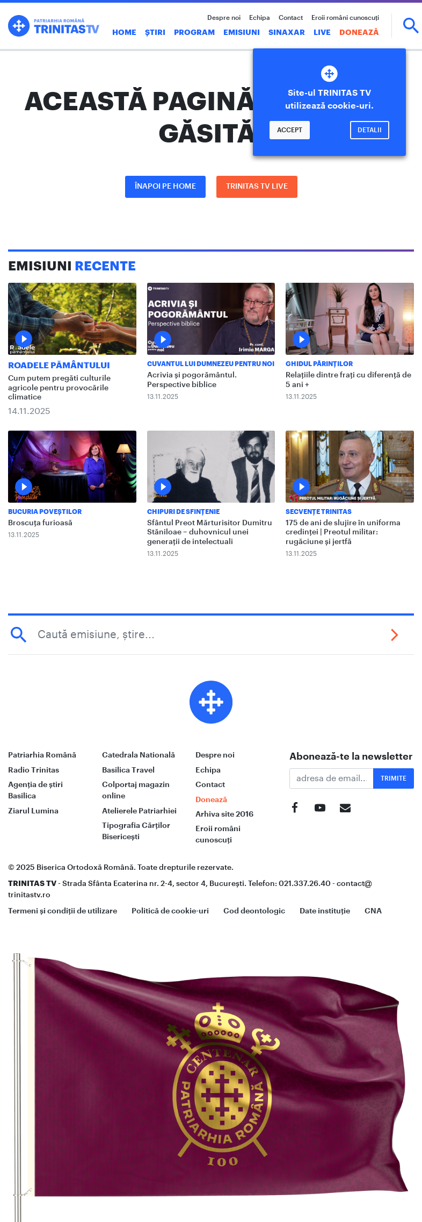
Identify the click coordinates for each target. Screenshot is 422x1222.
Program (194, 32)
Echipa (259, 18)
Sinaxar (286, 32)
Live (322, 32)
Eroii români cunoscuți (345, 18)
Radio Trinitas (33, 770)
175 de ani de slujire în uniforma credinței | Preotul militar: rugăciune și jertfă (343, 532)
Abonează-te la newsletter (351, 756)
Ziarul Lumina (33, 810)
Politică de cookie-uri (170, 910)
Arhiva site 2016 (224, 814)
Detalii (370, 130)
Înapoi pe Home (165, 186)
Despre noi (224, 18)
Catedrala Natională (138, 755)
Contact (291, 18)
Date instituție (325, 910)
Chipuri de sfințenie (183, 512)
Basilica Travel (128, 770)
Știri (155, 32)
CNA (373, 910)
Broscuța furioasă (40, 523)
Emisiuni (241, 32)
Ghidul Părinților (319, 364)
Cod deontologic (254, 910)
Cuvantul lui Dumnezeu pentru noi (210, 364)
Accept (289, 130)
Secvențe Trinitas (319, 512)
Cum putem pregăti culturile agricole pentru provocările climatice (59, 388)
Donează (359, 32)
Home (124, 32)
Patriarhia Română (42, 755)
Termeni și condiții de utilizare (62, 910)
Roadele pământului (59, 365)
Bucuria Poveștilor (45, 512)
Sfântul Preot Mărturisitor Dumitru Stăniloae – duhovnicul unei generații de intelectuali (209, 532)
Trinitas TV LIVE (257, 186)
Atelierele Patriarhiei (139, 810)
